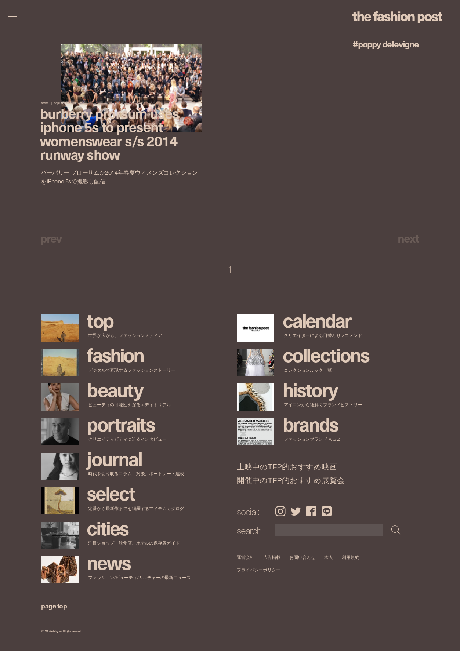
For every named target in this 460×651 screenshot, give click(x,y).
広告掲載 (272, 557)
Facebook (311, 511)
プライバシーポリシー (258, 569)
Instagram (280, 511)
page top (54, 606)
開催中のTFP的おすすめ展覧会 (290, 480)
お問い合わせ (302, 557)
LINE (327, 511)
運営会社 (245, 557)
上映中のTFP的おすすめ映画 (287, 467)
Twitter (296, 511)
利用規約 (350, 557)
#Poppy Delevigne (385, 43)
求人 (329, 557)
